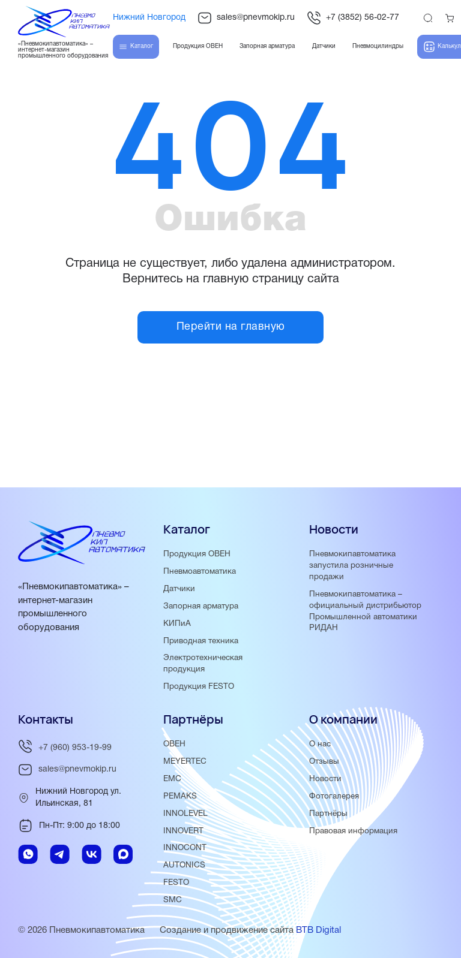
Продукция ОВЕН (196, 554)
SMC (172, 900)
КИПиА (177, 624)
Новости (325, 779)
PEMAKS (180, 796)
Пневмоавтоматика (199, 572)
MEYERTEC (184, 762)
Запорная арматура (200, 606)
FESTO (176, 883)
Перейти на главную (230, 327)
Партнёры (328, 814)
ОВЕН (174, 744)
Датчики (179, 589)
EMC (172, 779)
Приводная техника (200, 641)
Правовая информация (353, 831)
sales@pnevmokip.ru (246, 18)
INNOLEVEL (185, 814)
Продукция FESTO (198, 687)
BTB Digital (318, 930)
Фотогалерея (334, 796)
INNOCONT (184, 848)
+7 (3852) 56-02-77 (353, 18)
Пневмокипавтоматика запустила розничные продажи (352, 565)
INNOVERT (183, 831)
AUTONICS (184, 865)
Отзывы (324, 762)
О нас (320, 744)
